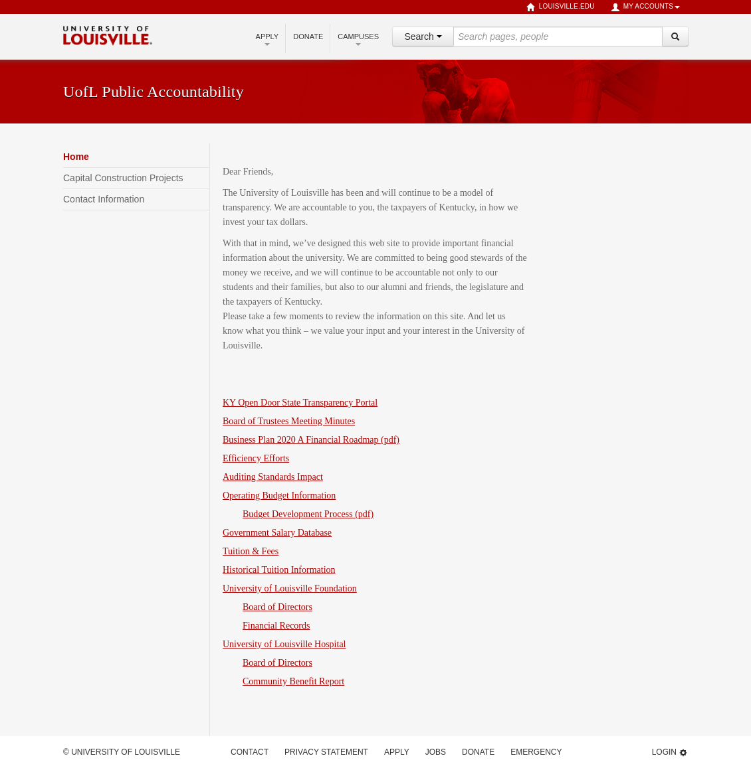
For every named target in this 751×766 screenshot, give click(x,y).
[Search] (675, 36)
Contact (249, 752)
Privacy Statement (326, 752)
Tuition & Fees (250, 551)
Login (670, 752)
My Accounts (645, 7)
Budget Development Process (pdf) (308, 514)
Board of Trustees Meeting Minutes (289, 421)
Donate (308, 36)
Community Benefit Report (293, 681)
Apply (267, 39)
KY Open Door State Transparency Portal (300, 403)
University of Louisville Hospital (284, 644)
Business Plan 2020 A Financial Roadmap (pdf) (311, 440)
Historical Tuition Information (279, 570)
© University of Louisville (121, 752)
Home (76, 156)
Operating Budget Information (279, 495)
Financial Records (276, 626)
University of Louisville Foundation (290, 588)
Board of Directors (277, 607)
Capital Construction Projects (123, 178)
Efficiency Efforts (256, 458)
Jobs (435, 752)
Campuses (358, 39)
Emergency (536, 752)
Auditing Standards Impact (273, 477)
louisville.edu (560, 7)
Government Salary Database (277, 533)
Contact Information (103, 199)
